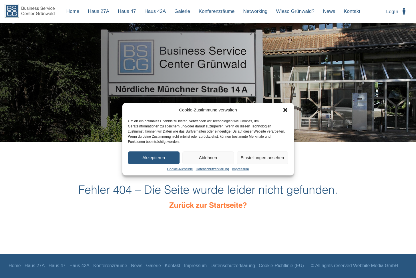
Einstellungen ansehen (262, 157)
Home (72, 11)
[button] (285, 110)
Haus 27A (98, 11)
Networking (255, 11)
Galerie (182, 11)
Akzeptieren (153, 157)
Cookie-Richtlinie (180, 169)
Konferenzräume (217, 11)
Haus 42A (155, 11)
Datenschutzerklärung (212, 169)
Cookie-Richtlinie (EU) (281, 265)
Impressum (240, 169)
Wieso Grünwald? (295, 11)
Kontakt (352, 11)
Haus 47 (127, 11)
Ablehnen (208, 157)
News (329, 11)
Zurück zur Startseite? (208, 205)
